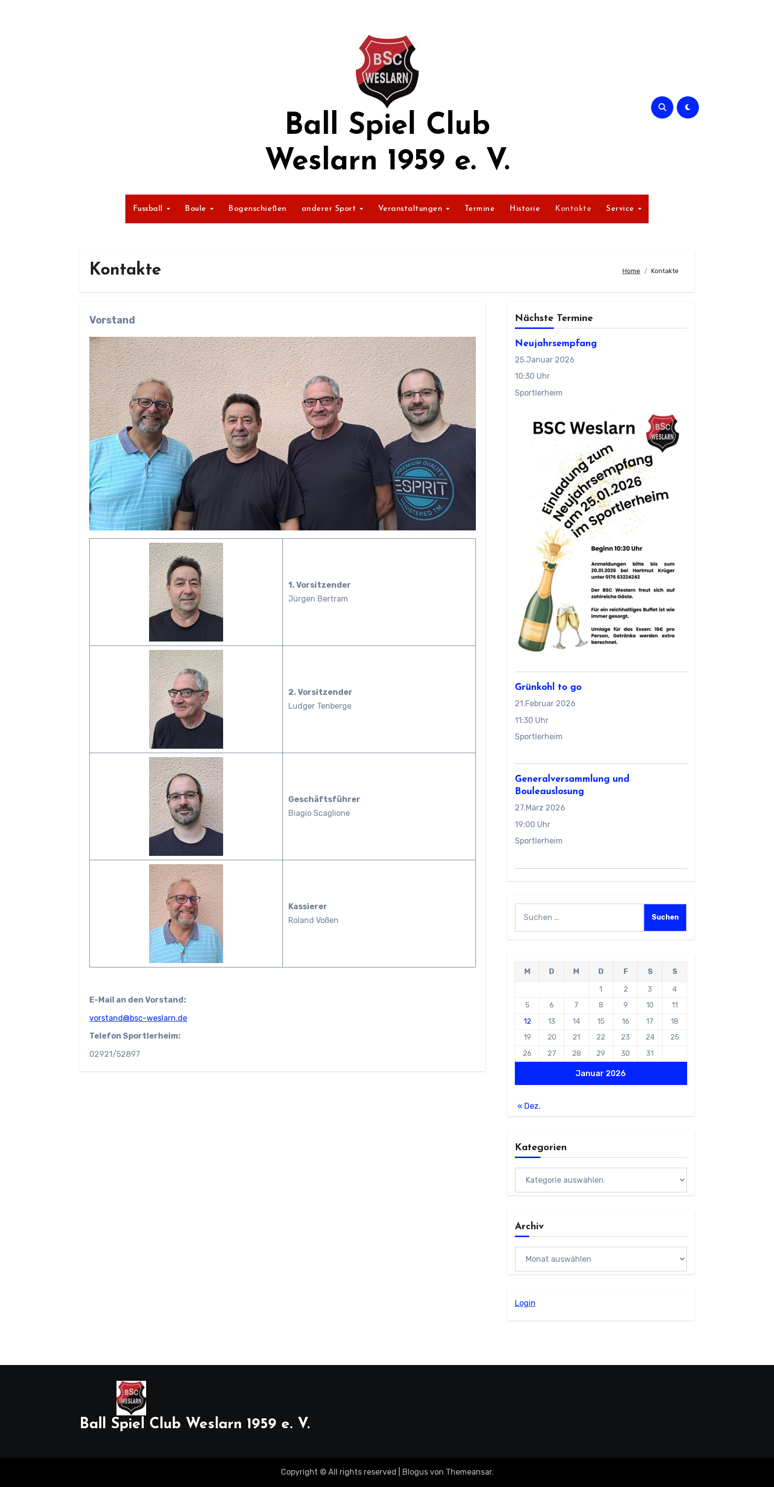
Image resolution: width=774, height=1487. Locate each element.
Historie (524, 209)
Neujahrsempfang (556, 344)
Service (621, 209)
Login (525, 1303)
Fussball (149, 209)
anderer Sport (330, 209)
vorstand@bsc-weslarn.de (138, 1018)
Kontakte (573, 209)
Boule (197, 209)
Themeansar (469, 1472)
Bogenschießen (257, 209)
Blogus (415, 1472)
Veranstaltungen (411, 209)
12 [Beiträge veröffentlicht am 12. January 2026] (527, 1021)
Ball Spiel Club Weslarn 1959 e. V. (194, 1424)
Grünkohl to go (548, 687)
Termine (479, 209)
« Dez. (529, 1106)
